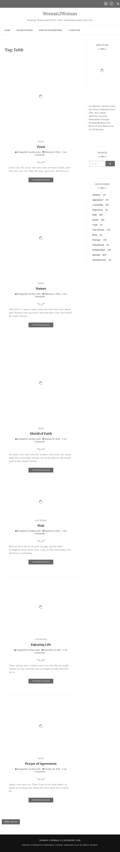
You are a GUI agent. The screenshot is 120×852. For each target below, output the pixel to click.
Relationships (98, 250)
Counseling (97, 205)
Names (41, 288)
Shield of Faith (41, 433)
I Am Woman (41, 520)
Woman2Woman (60, 13)
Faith (41, 141)
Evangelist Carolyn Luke (29, 152)
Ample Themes (90, 845)
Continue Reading (41, 180)
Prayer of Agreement (41, 764)
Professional (98, 245)
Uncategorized (99, 260)
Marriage (96, 240)
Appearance (97, 200)
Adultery (96, 195)
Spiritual (96, 255)
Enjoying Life (41, 644)
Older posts (11, 822)
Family (41, 283)
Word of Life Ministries (50, 30)
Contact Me (74, 30)
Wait (40, 526)
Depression (97, 210)
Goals (94, 225)
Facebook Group (25, 30)
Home (7, 30)
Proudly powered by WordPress (38, 845)
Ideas (94, 235)
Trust (41, 147)
